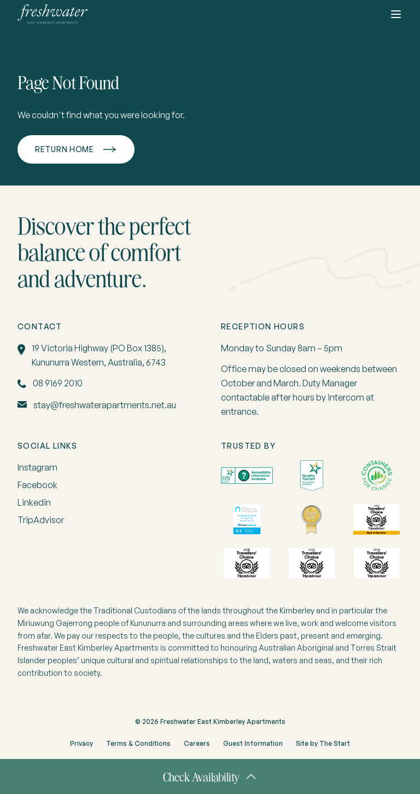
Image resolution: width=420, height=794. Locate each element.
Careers (197, 743)
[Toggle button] (395, 14)
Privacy (81, 743)
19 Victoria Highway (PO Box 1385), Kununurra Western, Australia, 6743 (99, 355)
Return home (64, 149)
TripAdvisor (41, 519)
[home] (53, 14)
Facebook (37, 484)
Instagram (37, 467)
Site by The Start (323, 743)
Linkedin (34, 502)
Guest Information (253, 743)
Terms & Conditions (138, 743)
